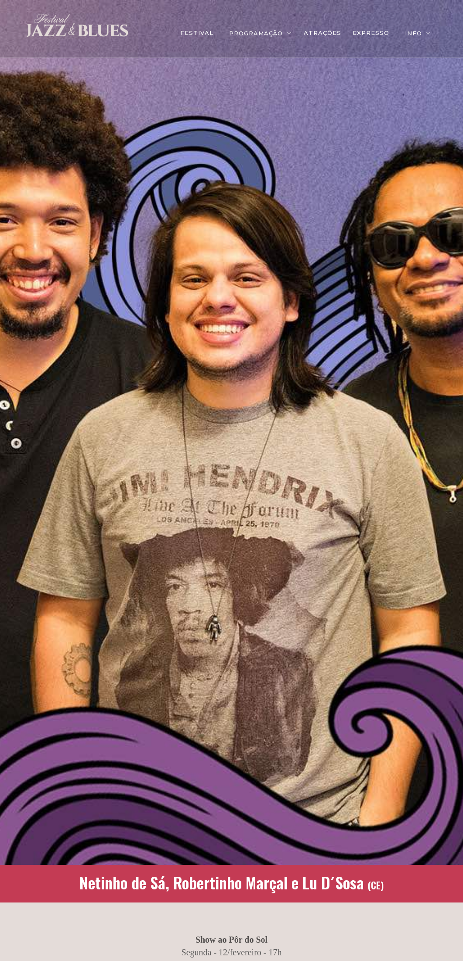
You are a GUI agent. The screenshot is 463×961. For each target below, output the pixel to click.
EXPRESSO (371, 32)
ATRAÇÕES (322, 32)
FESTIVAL (196, 32)
